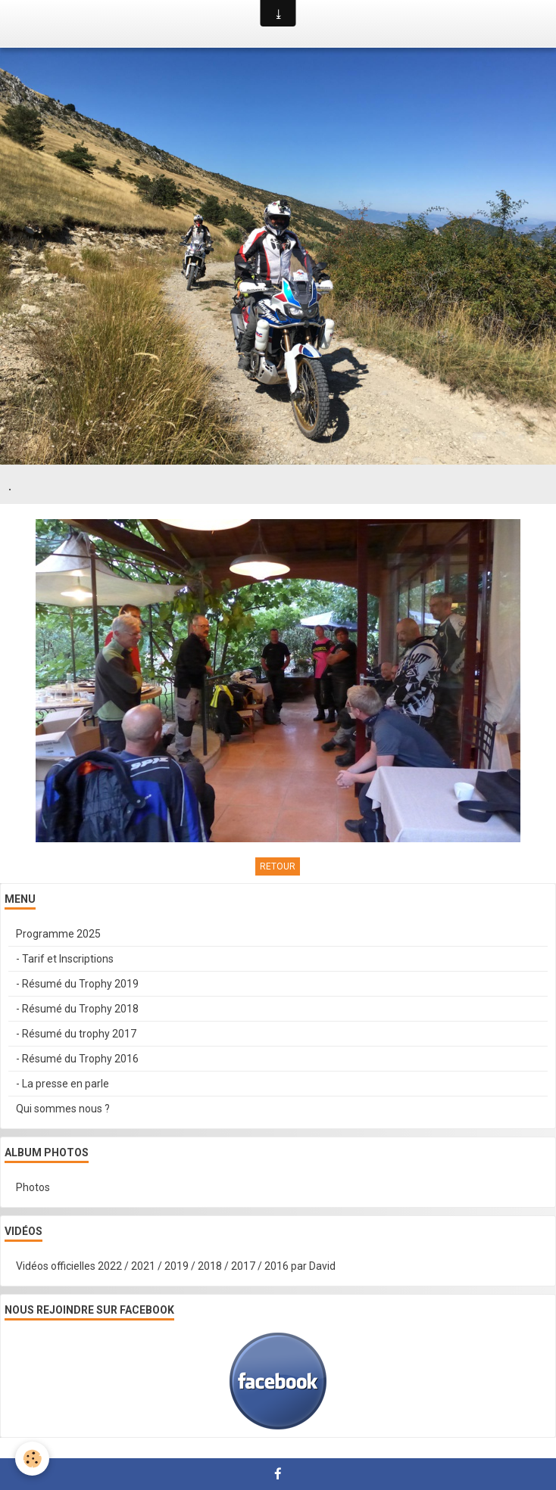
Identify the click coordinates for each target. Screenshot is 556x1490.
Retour (277, 866)
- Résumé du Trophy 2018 (77, 1009)
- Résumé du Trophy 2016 (77, 1059)
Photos (33, 1187)
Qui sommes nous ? (63, 1109)
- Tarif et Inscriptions (65, 959)
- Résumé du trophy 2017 (76, 1034)
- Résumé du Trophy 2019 (77, 984)
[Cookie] (32, 1459)
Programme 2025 (58, 934)
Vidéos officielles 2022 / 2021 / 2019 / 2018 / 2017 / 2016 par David (176, 1266)
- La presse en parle (62, 1084)
